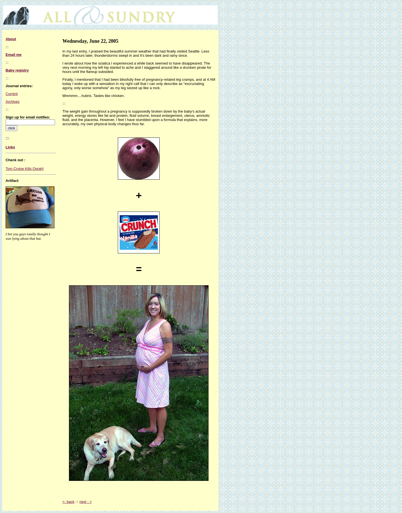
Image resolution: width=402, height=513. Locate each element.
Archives (13, 101)
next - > (86, 502)
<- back (68, 502)
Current (12, 94)
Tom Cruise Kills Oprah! (25, 169)
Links (10, 147)
